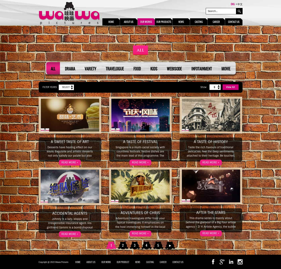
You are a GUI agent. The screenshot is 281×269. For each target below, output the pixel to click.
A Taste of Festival (140, 141)
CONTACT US (177, 262)
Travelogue (115, 68)
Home (77, 262)
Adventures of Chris (140, 213)
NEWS (137, 262)
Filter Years (50, 87)
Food (137, 68)
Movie (225, 68)
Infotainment (201, 68)
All (53, 68)
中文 (240, 4)
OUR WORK (106, 262)
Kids (153, 68)
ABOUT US (90, 262)
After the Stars (210, 212)
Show (203, 87)
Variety (90, 68)
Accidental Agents (69, 213)
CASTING (150, 262)
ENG (233, 4)
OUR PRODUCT (123, 262)
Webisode (174, 68)
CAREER (163, 262)
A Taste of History (211, 141)
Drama (70, 68)
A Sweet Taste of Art (70, 141)
